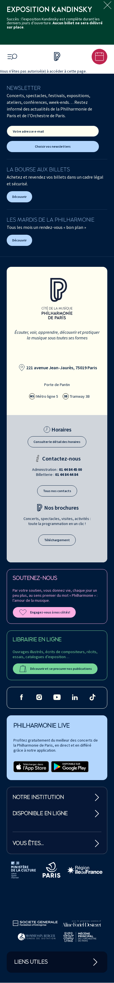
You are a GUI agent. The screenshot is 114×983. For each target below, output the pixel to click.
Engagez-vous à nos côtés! (44, 612)
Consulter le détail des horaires (57, 442)
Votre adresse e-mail (28, 131)
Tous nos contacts (57, 491)
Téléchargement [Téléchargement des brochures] (57, 540)
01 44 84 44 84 (66, 474)
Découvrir (19, 197)
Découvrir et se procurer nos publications (55, 668)
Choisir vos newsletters (53, 146)
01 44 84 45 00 (70, 469)
